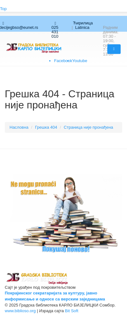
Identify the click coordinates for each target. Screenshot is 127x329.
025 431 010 (54, 30)
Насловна (19, 127)
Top (3, 8)
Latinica (82, 27)
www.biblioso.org (20, 310)
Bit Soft (71, 310)
